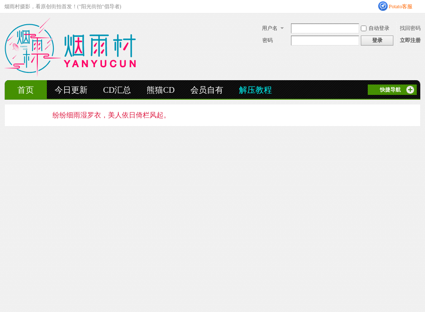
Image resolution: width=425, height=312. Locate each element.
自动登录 (375, 28)
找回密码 (410, 28)
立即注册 (410, 40)
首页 (25, 89)
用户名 (270, 28)
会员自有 (206, 89)
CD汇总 (117, 89)
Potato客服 (401, 6)
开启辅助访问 (418, 6)
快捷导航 (390, 90)
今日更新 (71, 89)
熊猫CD (160, 89)
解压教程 (255, 89)
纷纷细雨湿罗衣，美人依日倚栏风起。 (111, 115)
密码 (267, 40)
